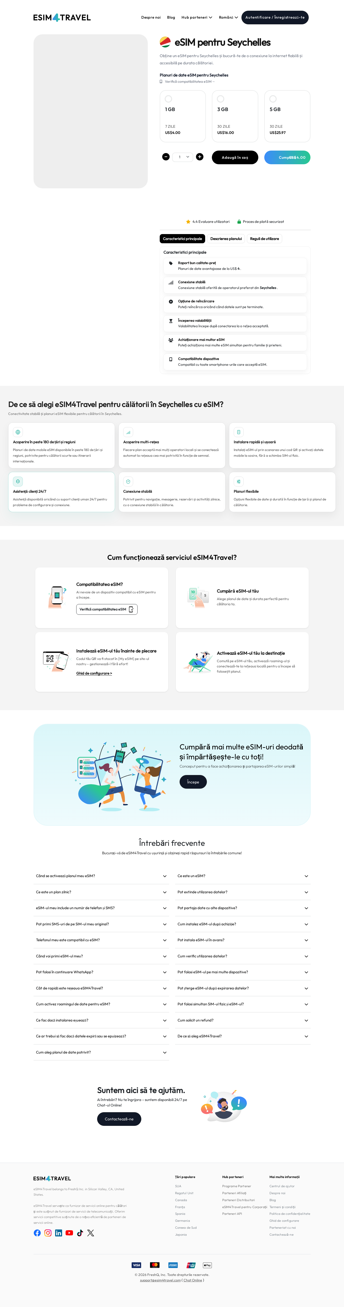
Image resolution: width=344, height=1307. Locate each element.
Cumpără (292, 157)
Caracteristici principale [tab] (182, 238)
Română (228, 17)
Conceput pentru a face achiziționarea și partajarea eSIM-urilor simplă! (238, 766)
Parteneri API (232, 1214)
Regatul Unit (184, 1193)
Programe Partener (236, 1186)
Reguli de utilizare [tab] (264, 238)
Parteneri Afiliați (234, 1193)
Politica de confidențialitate (289, 1214)
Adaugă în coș (235, 157)
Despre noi (151, 17)
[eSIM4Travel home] (62, 17)
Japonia (181, 1234)
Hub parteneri (197, 17)
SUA (178, 1186)
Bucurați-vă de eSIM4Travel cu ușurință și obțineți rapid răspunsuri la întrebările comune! (172, 853)
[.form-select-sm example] (183, 157)
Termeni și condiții (282, 1207)
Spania (180, 1214)
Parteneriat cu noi (282, 1227)
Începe (193, 781)
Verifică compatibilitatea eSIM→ (190, 81)
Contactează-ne (119, 1118)
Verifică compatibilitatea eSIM (107, 609)
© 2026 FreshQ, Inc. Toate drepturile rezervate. (172, 1274)
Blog (171, 17)
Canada (181, 1200)
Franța (180, 1207)
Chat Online (193, 1280)
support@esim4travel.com (160, 1280)
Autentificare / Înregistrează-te (275, 17)
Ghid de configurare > (94, 673)
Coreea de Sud (186, 1227)
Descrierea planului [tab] (226, 238)
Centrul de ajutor (282, 1186)
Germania (182, 1221)
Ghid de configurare (284, 1221)
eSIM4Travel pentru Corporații (245, 1207)
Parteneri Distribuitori (238, 1200)
